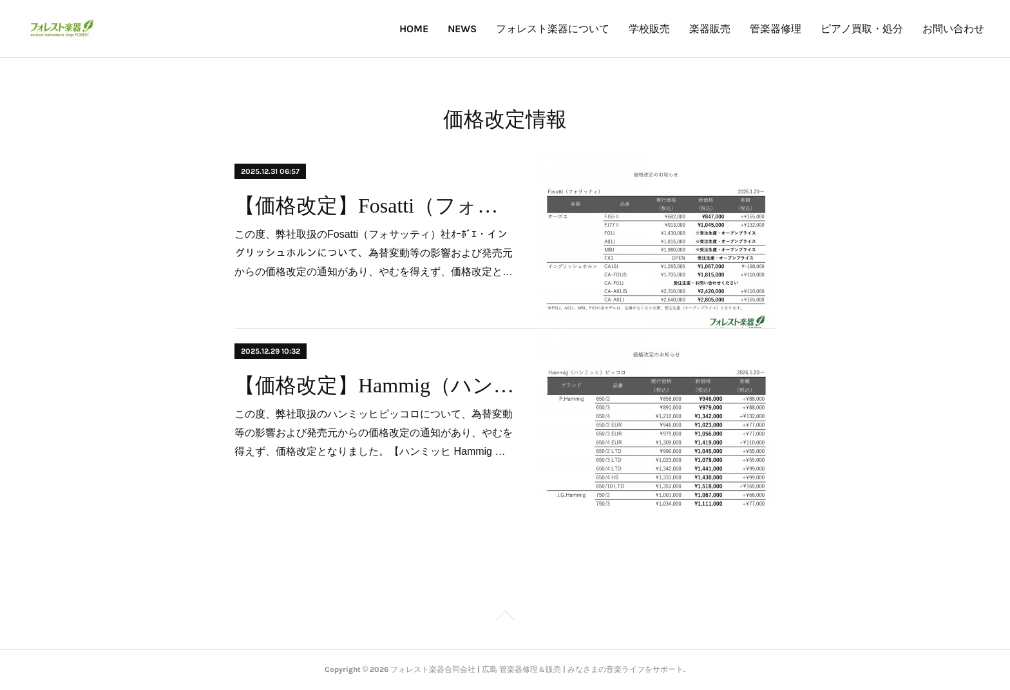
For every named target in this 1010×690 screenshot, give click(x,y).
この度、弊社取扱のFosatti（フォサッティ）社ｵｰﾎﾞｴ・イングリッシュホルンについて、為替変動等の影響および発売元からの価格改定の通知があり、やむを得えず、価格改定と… (373, 253)
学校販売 (649, 29)
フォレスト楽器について (552, 29)
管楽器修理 (775, 29)
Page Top (505, 618)
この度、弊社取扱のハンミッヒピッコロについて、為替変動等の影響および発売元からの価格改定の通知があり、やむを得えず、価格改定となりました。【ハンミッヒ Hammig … (373, 432)
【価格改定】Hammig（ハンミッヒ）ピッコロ (374, 385)
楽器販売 (709, 29)
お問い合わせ (953, 29)
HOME (413, 29)
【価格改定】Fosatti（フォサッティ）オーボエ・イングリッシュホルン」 (374, 205)
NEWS (462, 29)
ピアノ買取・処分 (862, 29)
